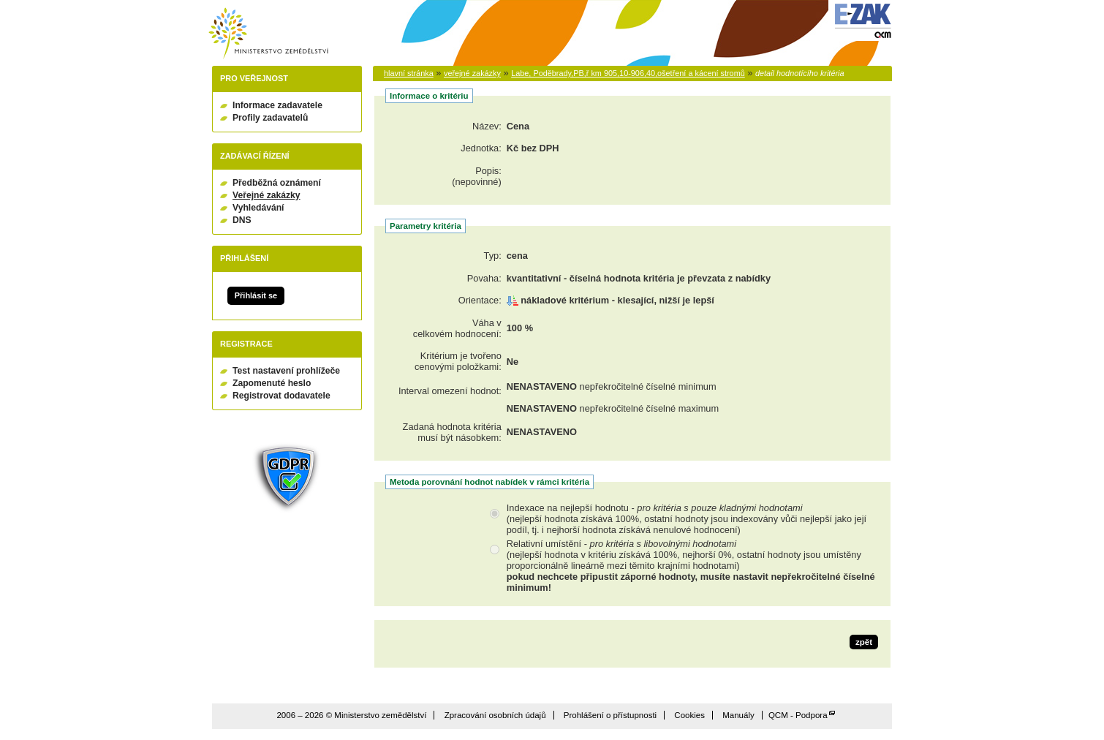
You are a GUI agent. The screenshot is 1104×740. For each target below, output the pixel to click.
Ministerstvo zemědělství (268, 33)
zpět (863, 642)
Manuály (738, 715)
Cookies (689, 715)
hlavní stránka (409, 73)
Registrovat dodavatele (281, 395)
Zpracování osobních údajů (495, 715)
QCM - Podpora (798, 715)
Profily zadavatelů (270, 118)
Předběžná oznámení (276, 183)
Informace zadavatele (277, 105)
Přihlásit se (256, 295)
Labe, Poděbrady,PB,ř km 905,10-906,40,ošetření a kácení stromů (628, 73)
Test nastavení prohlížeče (286, 371)
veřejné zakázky (472, 73)
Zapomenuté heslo (271, 383)
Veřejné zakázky (266, 195)
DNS (242, 220)
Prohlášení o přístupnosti (610, 715)
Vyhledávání (258, 208)
